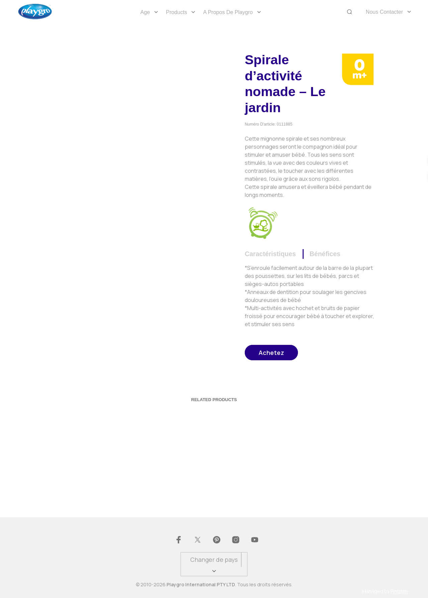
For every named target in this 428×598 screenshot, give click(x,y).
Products (176, 12)
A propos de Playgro (228, 12)
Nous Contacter (384, 12)
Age (145, 12)
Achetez (271, 353)
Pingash (399, 591)
